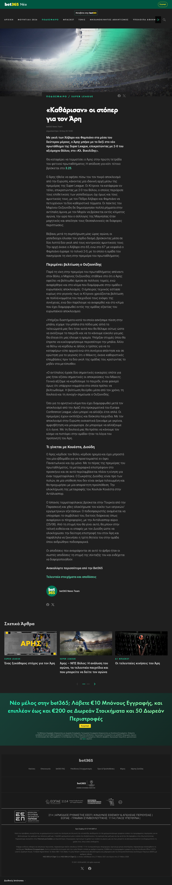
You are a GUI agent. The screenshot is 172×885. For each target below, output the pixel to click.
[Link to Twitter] (124, 97)
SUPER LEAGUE (82, 96)
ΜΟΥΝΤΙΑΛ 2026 (28, 19)
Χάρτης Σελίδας (137, 769)
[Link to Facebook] (119, 97)
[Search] (164, 19)
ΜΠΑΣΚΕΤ (68, 19)
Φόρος (122, 769)
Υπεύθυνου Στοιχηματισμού (34, 849)
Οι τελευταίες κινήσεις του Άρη (137, 663)
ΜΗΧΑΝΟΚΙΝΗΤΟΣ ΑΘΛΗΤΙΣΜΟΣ (109, 19)
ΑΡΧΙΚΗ (8, 19)
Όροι (84, 739)
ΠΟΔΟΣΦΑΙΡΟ (50, 19)
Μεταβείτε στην (86, 13)
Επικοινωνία (45, 769)
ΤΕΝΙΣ (82, 19)
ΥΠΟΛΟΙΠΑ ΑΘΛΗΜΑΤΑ (147, 19)
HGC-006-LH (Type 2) (68, 857)
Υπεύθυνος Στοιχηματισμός (81, 769)
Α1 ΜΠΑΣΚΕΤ (122, 659)
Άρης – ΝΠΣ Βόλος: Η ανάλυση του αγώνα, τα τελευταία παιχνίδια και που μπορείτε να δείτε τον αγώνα (84, 668)
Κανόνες (32, 769)
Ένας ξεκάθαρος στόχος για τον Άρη (29, 663)
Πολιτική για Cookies (45, 839)
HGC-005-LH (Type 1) (50, 857)
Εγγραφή (163, 4)
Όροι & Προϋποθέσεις (106, 769)
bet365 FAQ (60, 769)
